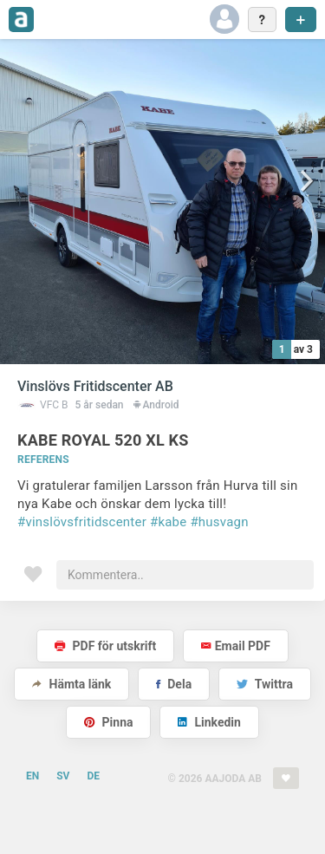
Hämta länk (71, 684)
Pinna (108, 722)
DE (93, 776)
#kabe (168, 522)
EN (32, 776)
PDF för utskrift (105, 646)
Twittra (265, 684)
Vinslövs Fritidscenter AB (95, 386)
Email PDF (235, 646)
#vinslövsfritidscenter (81, 522)
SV (62, 776)
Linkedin (209, 722)
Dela (174, 684)
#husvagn (219, 522)
